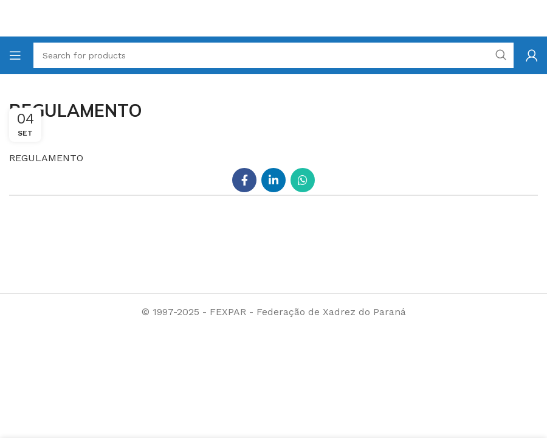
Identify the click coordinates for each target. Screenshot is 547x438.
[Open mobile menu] (15, 55)
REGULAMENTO (46, 158)
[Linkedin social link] (273, 180)
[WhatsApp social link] (303, 180)
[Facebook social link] (244, 180)
